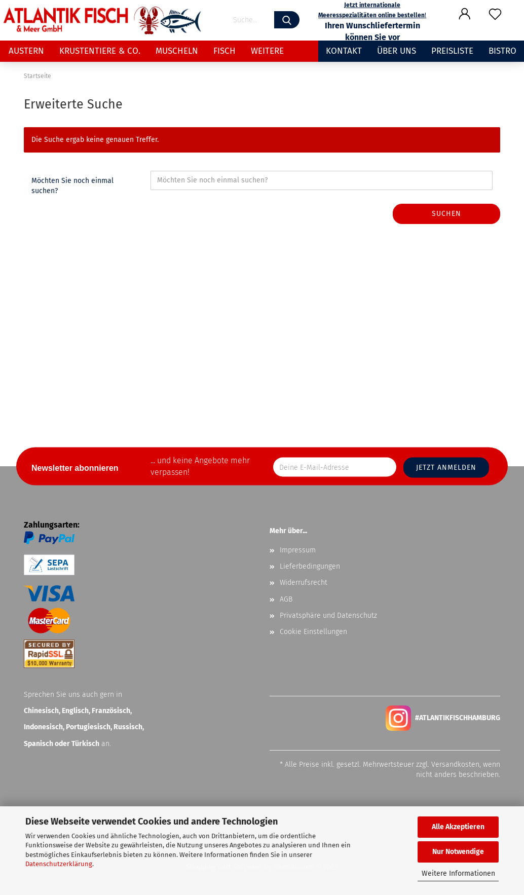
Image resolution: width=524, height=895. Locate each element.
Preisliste (452, 51)
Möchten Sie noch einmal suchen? (72, 185)
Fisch (224, 51)
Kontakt (344, 51)
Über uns (396, 51)
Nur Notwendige (458, 851)
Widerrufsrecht (303, 582)
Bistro (502, 51)
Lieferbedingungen (310, 566)
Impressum (298, 550)
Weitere (267, 51)
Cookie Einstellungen (313, 631)
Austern (26, 51)
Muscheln (177, 51)
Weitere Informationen (458, 873)
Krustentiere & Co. (99, 51)
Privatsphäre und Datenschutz (328, 615)
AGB (286, 599)
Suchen (446, 213)
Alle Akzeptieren (458, 827)
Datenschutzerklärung (58, 864)
